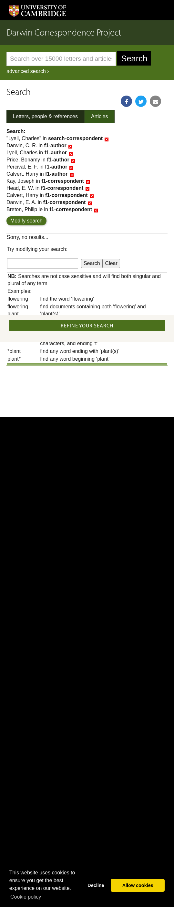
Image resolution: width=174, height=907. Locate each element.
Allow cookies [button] (137, 885)
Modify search (26, 220)
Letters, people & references (45, 116)
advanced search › (27, 71)
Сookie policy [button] (25, 897)
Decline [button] (95, 885)
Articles (99, 116)
